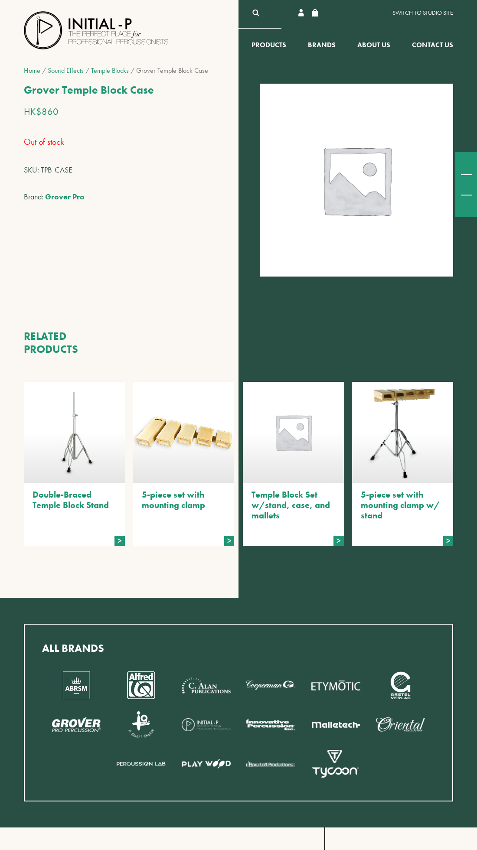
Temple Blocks (110, 70)
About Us (373, 44)
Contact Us (432, 44)
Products (269, 44)
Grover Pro (65, 197)
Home (32, 70)
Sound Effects (66, 70)
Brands (322, 44)
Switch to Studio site (422, 12)
